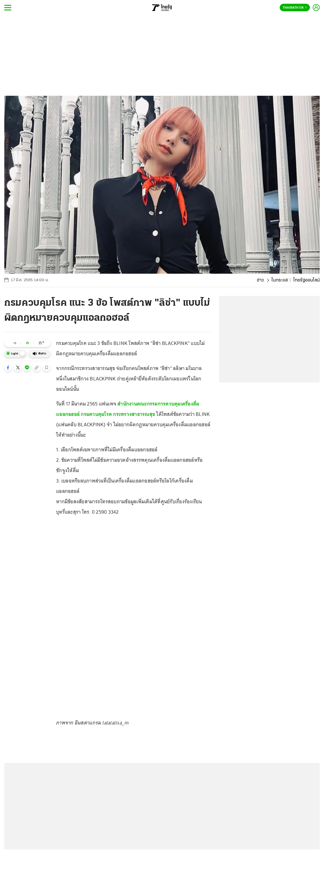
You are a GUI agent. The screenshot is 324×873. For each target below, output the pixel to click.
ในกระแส (279, 280)
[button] (8, 367)
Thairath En (295, 8)
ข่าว (260, 280)
